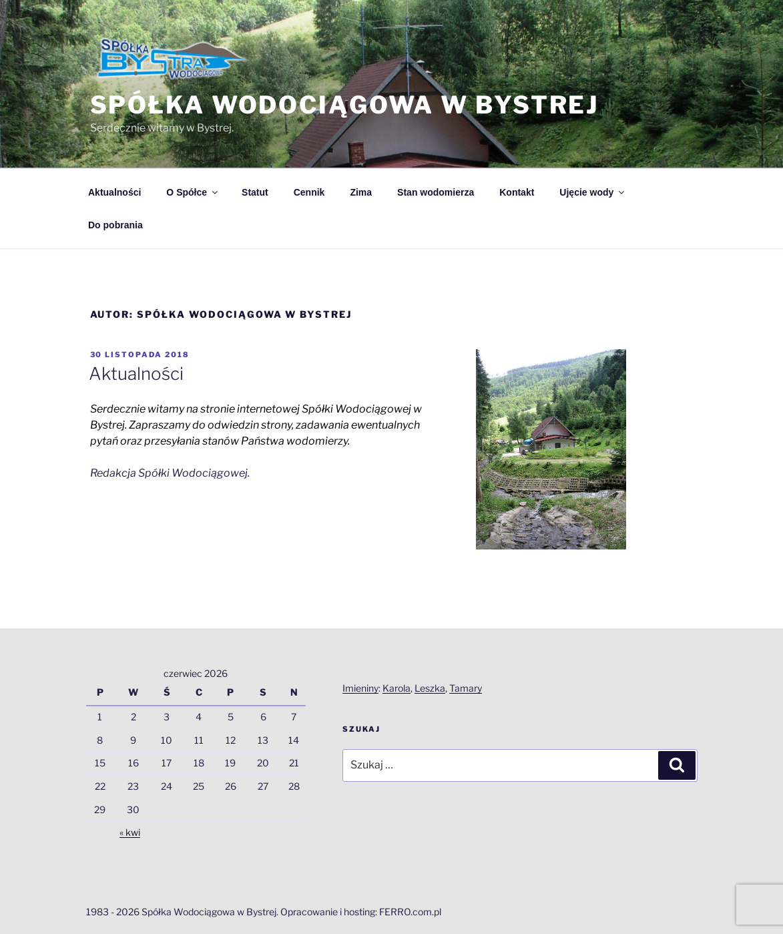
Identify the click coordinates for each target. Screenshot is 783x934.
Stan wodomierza (435, 192)
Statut (255, 192)
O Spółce (193, 192)
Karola (396, 688)
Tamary (465, 688)
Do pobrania (115, 225)
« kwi (129, 832)
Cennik (309, 192)
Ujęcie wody (592, 192)
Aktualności (114, 192)
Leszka (430, 688)
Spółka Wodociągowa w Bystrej (344, 105)
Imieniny (360, 688)
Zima (361, 192)
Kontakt (516, 192)
